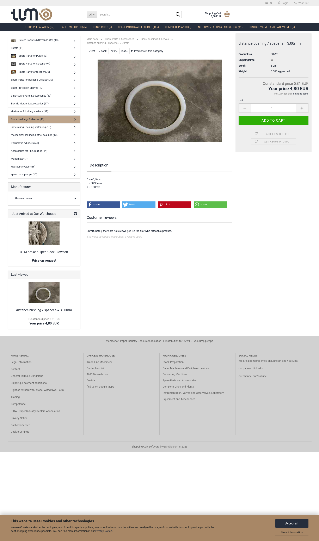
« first (92, 51)
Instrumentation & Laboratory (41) (220, 27)
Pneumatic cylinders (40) (25, 143)
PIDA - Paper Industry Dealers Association (35, 411)
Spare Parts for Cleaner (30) (30, 72)
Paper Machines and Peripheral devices (186, 368)
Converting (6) (102, 27)
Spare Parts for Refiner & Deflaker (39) (32, 79)
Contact (15, 369)
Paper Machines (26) (74, 27)
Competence (18, 404)
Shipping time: (247, 60)
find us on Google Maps (100, 386)
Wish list (301, 3)
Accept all (291, 523)
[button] (103, 204)
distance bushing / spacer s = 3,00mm (44, 310)
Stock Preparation (173, 362)
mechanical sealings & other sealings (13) (34, 135)
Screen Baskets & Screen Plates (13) (35, 40)
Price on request (44, 260)
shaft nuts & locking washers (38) (29, 111)
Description (99, 165)
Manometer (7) (19, 158)
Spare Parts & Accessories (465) (138, 27)
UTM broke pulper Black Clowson (44, 252)
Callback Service (20, 425)
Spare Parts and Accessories (180, 380)
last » (124, 51)
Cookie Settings (20, 431)
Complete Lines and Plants (178, 386)
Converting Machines (175, 374)
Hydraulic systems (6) (23, 166)
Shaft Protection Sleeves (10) (27, 87)
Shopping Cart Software (145, 446)
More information (292, 532)
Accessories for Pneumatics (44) (29, 151)
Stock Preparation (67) (39, 27)
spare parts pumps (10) (24, 174)
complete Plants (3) (178, 27)
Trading (15, 397)
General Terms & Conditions (27, 375)
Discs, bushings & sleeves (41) (27, 119)
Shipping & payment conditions (29, 382)
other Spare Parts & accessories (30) (31, 95)
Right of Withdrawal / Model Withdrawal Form (37, 389)
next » (114, 51)
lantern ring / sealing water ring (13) (31, 127)
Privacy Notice (103, 531)
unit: (241, 101)
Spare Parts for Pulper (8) (29, 56)
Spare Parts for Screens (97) (30, 64)
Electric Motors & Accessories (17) (30, 103)
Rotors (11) (17, 48)
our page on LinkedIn (251, 368)
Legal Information (21, 362)
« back (103, 51)
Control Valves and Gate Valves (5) (272, 27)
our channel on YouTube (253, 376)
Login (283, 3)
